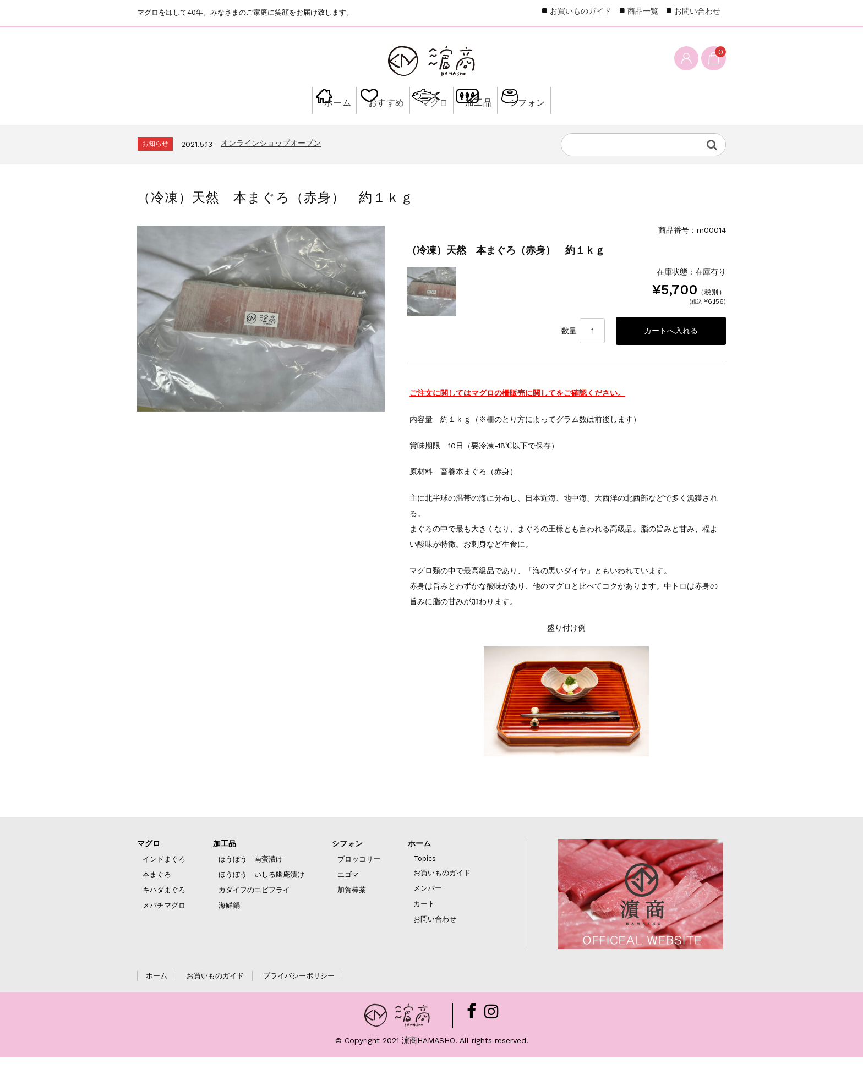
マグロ (431, 122)
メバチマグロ (164, 923)
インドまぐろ (164, 877)
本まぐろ (157, 892)
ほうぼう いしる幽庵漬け (261, 892)
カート (424, 922)
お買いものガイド (580, 11)
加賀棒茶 (351, 908)
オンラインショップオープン (271, 159)
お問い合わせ (697, 11)
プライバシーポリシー (299, 994)
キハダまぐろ (164, 908)
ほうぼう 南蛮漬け (251, 877)
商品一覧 (642, 11)
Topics (424, 877)
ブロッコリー (358, 877)
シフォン (572, 122)
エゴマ (348, 892)
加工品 (500, 122)
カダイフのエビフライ (254, 908)
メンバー (427, 906)
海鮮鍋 (229, 923)
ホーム (287, 122)
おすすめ (359, 122)
